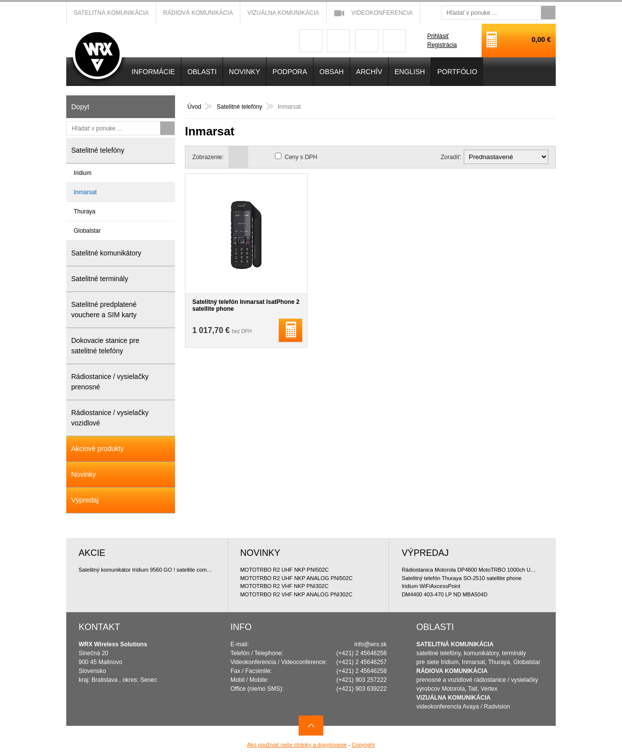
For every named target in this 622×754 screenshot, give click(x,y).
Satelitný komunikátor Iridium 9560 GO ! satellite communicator (147, 570)
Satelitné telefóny (240, 106)
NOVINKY (244, 72)
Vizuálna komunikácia (283, 12)
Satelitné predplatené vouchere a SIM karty (103, 309)
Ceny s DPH (301, 157)
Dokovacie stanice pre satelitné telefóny (105, 345)
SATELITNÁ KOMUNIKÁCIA (454, 644)
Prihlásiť (438, 36)
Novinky (83, 474)
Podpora (289, 72)
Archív (369, 72)
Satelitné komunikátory (106, 253)
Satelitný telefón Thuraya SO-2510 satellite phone (461, 578)
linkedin (394, 40)
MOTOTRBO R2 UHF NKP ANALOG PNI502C (296, 578)
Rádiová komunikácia (198, 12)
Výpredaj (84, 500)
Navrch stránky (311, 725)
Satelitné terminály (99, 279)
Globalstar (87, 230)
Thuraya (84, 211)
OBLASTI (202, 72)
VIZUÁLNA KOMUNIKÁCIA (453, 697)
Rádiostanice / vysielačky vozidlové (109, 418)
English (410, 72)
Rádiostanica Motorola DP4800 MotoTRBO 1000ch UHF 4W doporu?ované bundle (469, 570)
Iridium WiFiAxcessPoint (430, 586)
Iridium (82, 172)
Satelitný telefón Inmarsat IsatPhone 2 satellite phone (246, 305)
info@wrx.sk (371, 644)
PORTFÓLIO (457, 72)
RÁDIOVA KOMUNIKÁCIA (452, 671)
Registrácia (442, 45)
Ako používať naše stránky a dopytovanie (297, 745)
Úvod (194, 106)
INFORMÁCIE (153, 72)
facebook (310, 40)
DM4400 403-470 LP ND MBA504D (444, 594)
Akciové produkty (97, 449)
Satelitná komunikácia (111, 12)
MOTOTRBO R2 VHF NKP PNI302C (284, 586)
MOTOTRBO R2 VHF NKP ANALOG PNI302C (296, 594)
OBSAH (331, 72)
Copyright (363, 745)
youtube (366, 40)
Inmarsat (85, 192)
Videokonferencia (382, 12)
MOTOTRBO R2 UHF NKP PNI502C (284, 570)
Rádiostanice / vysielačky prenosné (109, 382)
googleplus (338, 40)
